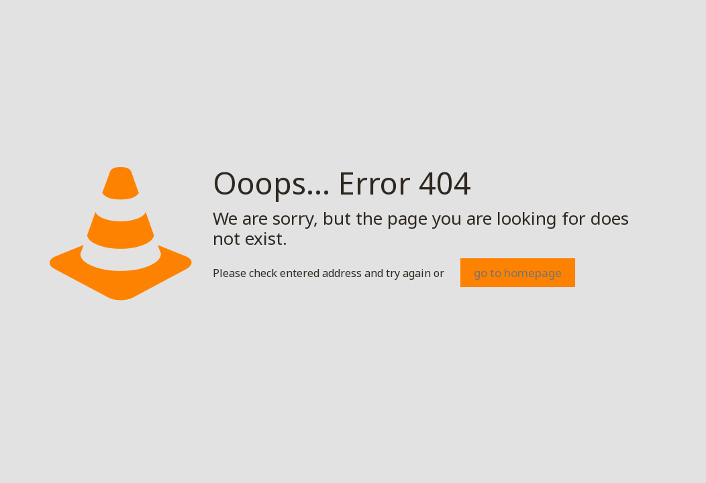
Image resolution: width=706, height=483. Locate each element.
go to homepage (518, 272)
